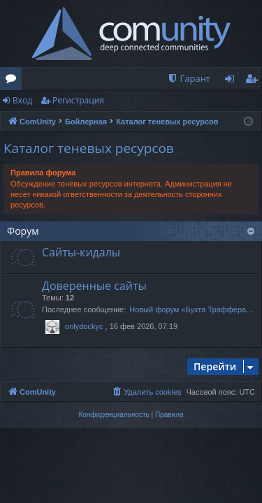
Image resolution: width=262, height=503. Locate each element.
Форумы (14, 81)
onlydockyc (84, 326)
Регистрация (78, 100)
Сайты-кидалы (81, 252)
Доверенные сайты (94, 285)
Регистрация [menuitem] (255, 81)
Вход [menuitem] (232, 81)
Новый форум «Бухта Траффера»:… (194, 309)
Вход (22, 100)
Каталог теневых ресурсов (88, 148)
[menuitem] (189, 78)
